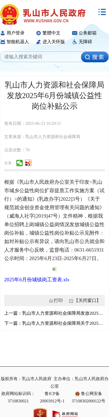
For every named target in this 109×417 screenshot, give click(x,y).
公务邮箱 (84, 33)
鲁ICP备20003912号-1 (52, 397)
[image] (94, 57)
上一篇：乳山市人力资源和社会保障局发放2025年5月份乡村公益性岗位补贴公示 (54, 313)
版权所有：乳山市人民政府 (26, 378)
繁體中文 (48, 33)
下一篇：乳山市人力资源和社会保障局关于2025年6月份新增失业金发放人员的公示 (54, 323)
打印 (58, 300)
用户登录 (12, 33)
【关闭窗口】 (87, 300)
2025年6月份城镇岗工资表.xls (36, 279)
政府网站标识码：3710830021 (18, 397)
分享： (9, 163)
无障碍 (82, 41)
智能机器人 (14, 41)
